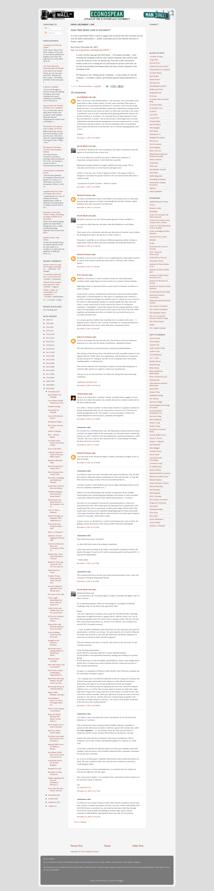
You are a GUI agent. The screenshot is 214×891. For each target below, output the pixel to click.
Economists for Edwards (53, 411)
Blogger (120, 881)
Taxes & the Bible (54, 449)
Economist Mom (156, 105)
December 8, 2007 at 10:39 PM (88, 463)
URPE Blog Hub (156, 176)
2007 (48, 388)
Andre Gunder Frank (157, 348)
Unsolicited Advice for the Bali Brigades (55, 762)
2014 (48, 363)
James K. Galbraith (157, 441)
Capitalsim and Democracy (87, 382)
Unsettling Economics (158, 179)
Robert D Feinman (84, 337)
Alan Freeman (155, 338)
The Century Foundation (159, 309)
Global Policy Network (158, 258)
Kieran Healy (154, 454)
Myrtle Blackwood (84, 146)
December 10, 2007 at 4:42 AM (88, 817)
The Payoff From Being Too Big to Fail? (55, 526)
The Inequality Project (158, 313)
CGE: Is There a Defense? (54, 511)
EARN (152, 243)
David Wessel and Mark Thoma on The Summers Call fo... (56, 503)
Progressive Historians (158, 503)
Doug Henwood (155, 93)
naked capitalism (156, 191)
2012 (48, 370)
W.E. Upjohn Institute (158, 328)
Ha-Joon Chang (155, 416)
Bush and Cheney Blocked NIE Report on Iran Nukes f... (54, 717)
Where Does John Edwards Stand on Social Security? (55, 626)
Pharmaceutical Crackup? (53, 660)
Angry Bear (154, 60)
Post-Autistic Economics (159, 306)
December (52, 392)
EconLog (153, 96)
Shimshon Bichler (156, 509)
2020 (48, 341)
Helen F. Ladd (155, 423)
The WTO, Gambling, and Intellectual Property (56, 480)
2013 (48, 367)
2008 (48, 385)
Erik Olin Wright (156, 402)
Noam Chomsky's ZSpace (159, 483)
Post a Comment (80, 822)
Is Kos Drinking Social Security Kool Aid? (54, 634)
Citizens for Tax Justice (158, 237)
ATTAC (152, 205)
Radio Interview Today (54, 571)
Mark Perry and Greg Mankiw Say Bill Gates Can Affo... (56, 680)
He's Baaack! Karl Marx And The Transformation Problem (52, 149)
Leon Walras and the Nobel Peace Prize (56, 401)
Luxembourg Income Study (160, 292)
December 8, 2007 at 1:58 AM (88, 267)
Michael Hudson (156, 480)
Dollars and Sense (156, 89)
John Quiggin (155, 128)
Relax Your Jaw (155, 151)
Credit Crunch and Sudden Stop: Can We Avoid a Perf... (55, 610)
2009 (48, 381)
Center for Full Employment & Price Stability (160, 227)
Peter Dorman (82, 275)
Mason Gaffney (155, 470)
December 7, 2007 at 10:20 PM (88, 138)
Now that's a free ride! (56, 594)
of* (44, 300)
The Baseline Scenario (158, 169)
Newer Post (77, 845)
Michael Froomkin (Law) (159, 476)
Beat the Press (155, 63)
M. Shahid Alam (156, 467)
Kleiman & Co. (155, 134)
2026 (48, 320)
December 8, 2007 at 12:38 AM (88, 246)
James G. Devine (156, 438)
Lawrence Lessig (156, 463)
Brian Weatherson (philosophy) (156, 372)
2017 (48, 352)
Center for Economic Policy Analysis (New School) (160, 221)
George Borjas (155, 121)
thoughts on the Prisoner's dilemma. (53, 642)
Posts (48, 28)
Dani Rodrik (154, 76)
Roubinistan (154, 163)
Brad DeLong (155, 365)
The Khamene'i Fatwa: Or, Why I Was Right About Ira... (55, 701)
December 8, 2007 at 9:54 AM (88, 329)
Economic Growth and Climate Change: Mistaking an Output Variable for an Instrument (53, 215)
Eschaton (153, 111)
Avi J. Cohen (154, 358)
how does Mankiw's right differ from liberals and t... (55, 588)
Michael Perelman (84, 195)
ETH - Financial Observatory (156, 253)
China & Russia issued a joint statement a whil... (52, 283)
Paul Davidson (155, 490)
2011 (48, 374)
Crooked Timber (156, 73)
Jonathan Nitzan (155, 451)
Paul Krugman (155, 147)
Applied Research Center (159, 202)
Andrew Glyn (155, 351)
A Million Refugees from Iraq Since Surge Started (55, 494)
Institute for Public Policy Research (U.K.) (159, 276)
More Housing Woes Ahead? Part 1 (55, 473)
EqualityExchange (156, 395)
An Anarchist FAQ (84, 787)
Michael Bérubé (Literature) (160, 473)
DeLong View (155, 83)
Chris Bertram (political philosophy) (158, 384)
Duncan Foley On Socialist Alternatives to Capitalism (53, 107)
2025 (48, 323)
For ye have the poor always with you (55, 789)
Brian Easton (154, 368)
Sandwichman (82, 394)
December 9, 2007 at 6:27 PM (88, 563)
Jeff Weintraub (155, 445)
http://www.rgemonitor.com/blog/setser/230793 (90, 50)
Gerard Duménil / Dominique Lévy (156, 412)
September (52, 802)
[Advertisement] (107, 836)
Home (107, 845)
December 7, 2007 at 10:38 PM (88, 187)
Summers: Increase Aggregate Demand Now (56, 538)
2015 (48, 360)
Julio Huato (154, 131)
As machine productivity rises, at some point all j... (52, 275)
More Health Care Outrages (54, 396)
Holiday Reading (54, 406)
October (51, 799)
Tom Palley (154, 173)
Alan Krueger (155, 341)
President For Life (54, 769)
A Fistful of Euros (156, 56)
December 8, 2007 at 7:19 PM (88, 445)
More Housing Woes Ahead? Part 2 (55, 467)
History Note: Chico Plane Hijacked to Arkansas (55, 556)
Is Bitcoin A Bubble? (51, 87)
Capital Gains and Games (159, 66)
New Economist (155, 144)
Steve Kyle (154, 516)
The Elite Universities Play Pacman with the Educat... (56, 738)
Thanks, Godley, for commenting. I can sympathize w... (50, 292)
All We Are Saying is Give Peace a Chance (56, 618)
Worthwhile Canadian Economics (158, 184)
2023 (48, 331)
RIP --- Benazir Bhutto (53, 436)
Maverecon (154, 141)
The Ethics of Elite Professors (55, 773)
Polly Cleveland (155, 496)
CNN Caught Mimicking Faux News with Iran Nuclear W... (55, 601)
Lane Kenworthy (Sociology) (156, 459)
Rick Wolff (154, 506)
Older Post (137, 845)
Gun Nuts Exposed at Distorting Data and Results (53, 67)
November (52, 795)
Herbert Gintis (155, 426)
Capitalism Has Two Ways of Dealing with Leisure (53, 192)
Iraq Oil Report (155, 124)
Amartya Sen (154, 345)
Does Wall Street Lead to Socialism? (56, 666)
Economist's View (156, 108)
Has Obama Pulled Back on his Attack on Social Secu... (56, 754)
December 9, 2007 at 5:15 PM (88, 527)
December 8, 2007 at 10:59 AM (88, 385)
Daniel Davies (155, 79)
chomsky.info (155, 380)
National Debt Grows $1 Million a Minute (56, 746)
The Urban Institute (157, 321)
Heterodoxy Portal (156, 261)
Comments (50, 33)
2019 (48, 345)
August (51, 806)
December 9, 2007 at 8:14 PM (88, 581)
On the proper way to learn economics (56, 726)
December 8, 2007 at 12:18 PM (88, 419)
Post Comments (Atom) (89, 851)
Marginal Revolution (157, 138)
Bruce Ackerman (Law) (158, 377)
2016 (48, 356)
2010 (48, 378)
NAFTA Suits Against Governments (56, 710)
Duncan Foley (155, 392)
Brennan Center (155, 208)
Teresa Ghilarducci (157, 519)
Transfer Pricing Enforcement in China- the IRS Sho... (54, 579)
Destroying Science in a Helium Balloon (56, 688)
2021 (48, 338)
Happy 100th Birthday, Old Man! (56, 693)
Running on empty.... (55, 422)
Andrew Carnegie (54, 431)
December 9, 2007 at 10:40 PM (88, 706)
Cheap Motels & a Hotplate (160, 70)
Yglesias (153, 188)
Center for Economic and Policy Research (159, 216)
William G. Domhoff (157, 526)
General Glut (154, 118)
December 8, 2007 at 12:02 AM (88, 207)
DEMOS (153, 240)
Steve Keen (154, 513)
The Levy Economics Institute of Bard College (159, 317)
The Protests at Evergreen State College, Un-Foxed (52, 127)
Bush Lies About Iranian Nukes (54, 731)
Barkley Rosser (155, 361)
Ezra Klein (153, 115)
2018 (48, 349)
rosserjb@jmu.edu (84, 97)
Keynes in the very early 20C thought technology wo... (52, 267)
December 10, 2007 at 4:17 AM (88, 791)
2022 (48, 334)
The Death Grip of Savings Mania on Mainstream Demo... (55, 652)
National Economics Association (157, 296)
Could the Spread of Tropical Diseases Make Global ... (55, 454)
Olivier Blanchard (156, 486)
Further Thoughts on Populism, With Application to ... (55, 518)
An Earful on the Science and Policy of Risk (56, 443)
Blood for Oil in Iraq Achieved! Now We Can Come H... (56, 564)
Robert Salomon (156, 159)
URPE (152, 325)
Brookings (153, 211)
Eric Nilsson (154, 399)
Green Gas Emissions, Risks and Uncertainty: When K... (56, 547)
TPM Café (153, 166)
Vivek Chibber (155, 522)
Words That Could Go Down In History (56, 487)
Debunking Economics (158, 86)
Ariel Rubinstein (156, 355)
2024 (48, 327)
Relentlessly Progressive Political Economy (159, 155)
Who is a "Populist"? (55, 532)
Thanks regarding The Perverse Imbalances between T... (56, 781)
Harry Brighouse (156, 419)
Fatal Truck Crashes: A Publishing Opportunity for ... (56, 672)
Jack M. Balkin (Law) (158, 435)
